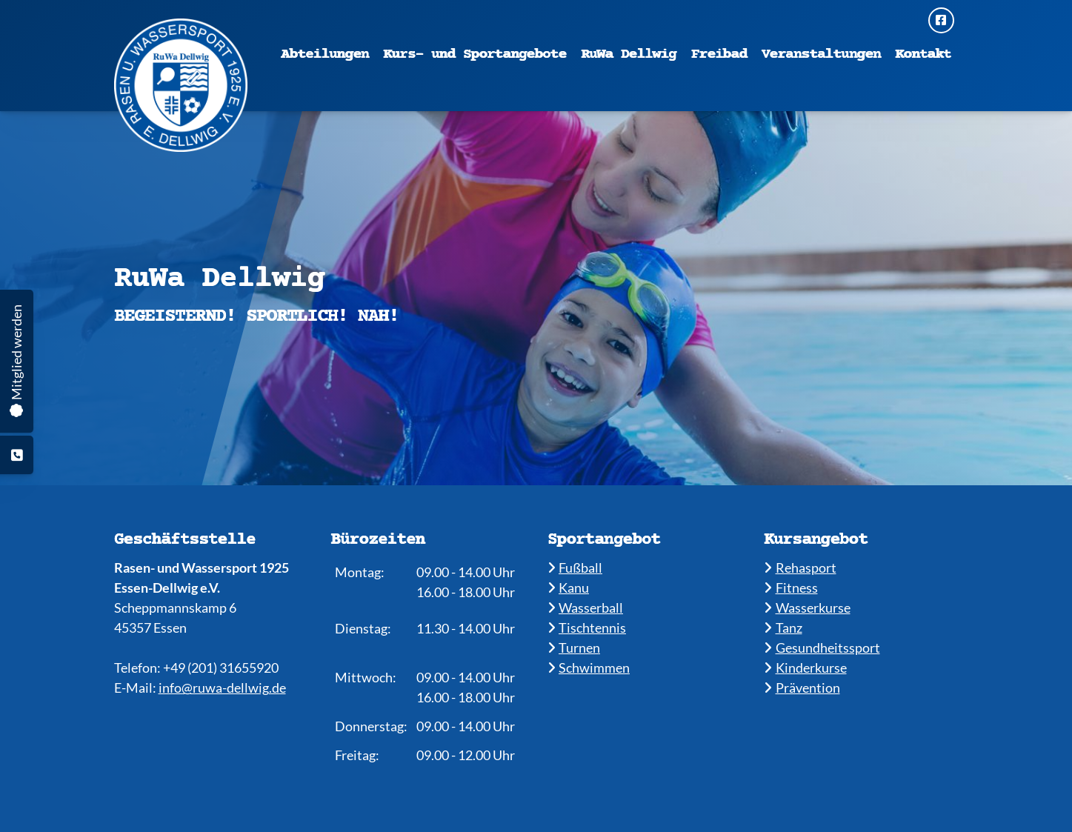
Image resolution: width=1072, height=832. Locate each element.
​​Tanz (783, 627)
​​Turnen (574, 647)
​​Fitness (791, 587)
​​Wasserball (585, 607)
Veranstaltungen (821, 54)
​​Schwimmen (588, 667)
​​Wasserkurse (807, 607)
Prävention (802, 687)
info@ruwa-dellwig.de (222, 687)
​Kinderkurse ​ (805, 667)
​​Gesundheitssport (822, 647)
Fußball (575, 567)
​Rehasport (800, 567)
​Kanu (568, 587)
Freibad (719, 54)
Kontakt (923, 54)
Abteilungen (324, 54)
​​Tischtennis (587, 627)
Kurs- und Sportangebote (474, 54)
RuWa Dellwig (628, 54)
